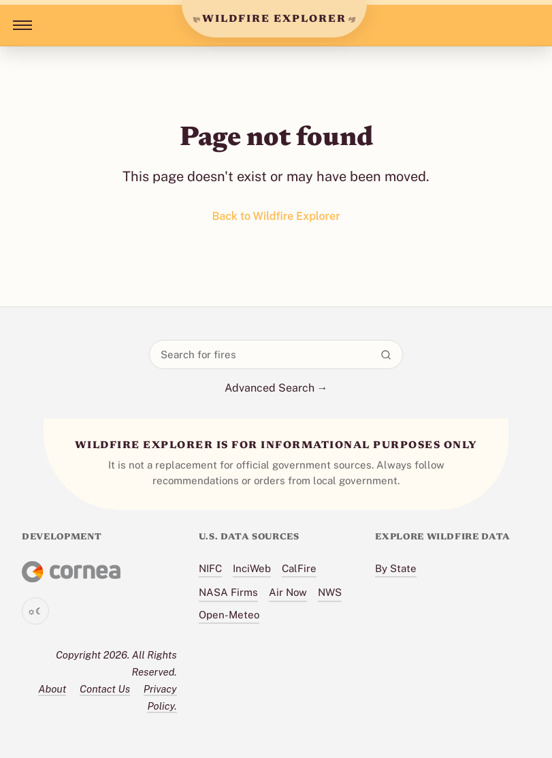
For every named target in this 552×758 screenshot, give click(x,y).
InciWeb (252, 568)
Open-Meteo (229, 614)
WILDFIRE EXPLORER (274, 19)
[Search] (386, 354)
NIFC (210, 568)
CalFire (299, 568)
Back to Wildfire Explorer (276, 216)
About (52, 689)
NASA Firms (228, 592)
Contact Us (105, 689)
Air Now (288, 592)
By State (396, 568)
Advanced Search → (276, 387)
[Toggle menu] (19, 25)
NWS (330, 592)
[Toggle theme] (35, 611)
